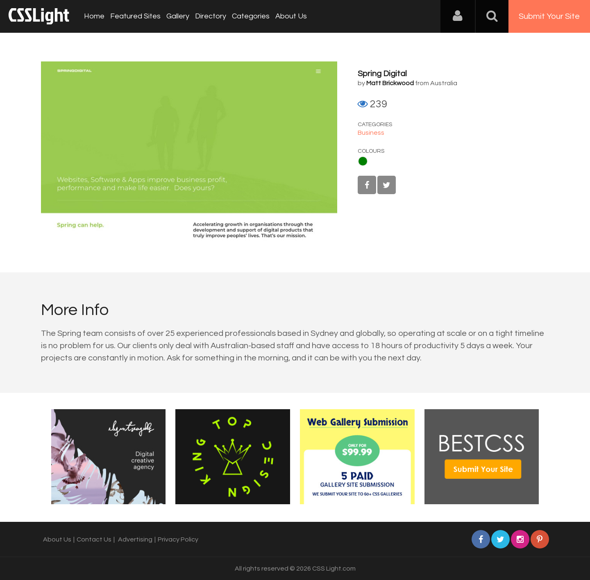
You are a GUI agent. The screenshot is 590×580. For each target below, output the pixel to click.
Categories (251, 16)
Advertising (135, 539)
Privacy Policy (178, 539)
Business (371, 132)
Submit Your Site (549, 16)
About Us (291, 16)
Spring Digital (382, 74)
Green (363, 161)
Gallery (177, 16)
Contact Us (94, 539)
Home (94, 16)
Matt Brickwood (390, 83)
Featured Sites (135, 16)
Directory (210, 16)
